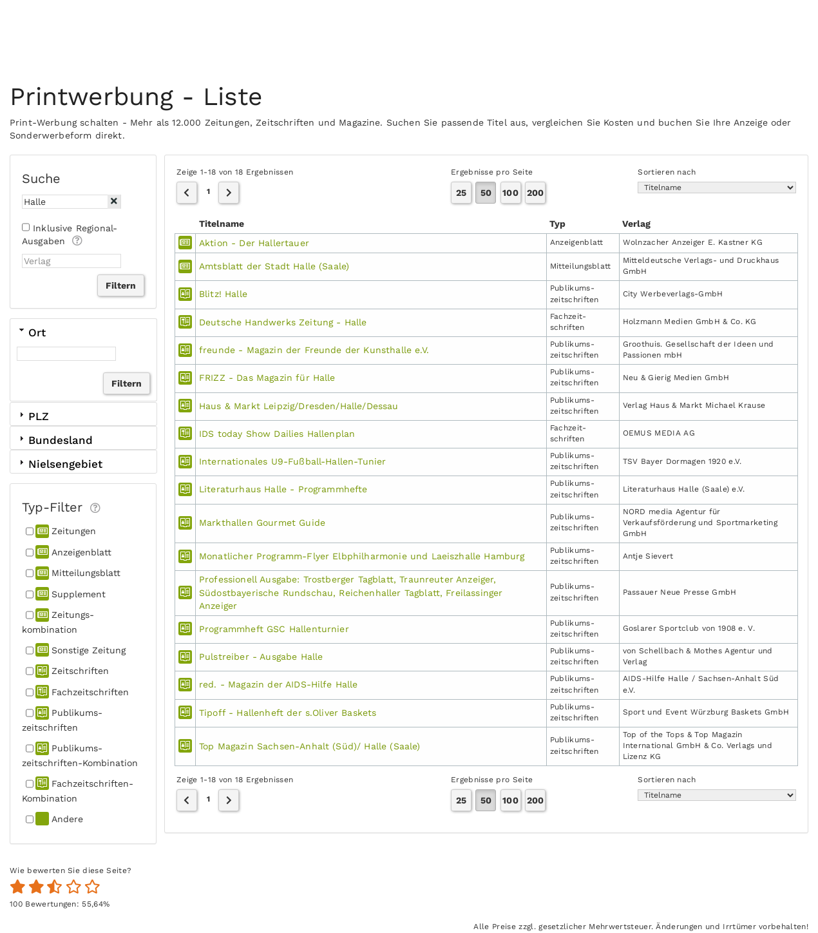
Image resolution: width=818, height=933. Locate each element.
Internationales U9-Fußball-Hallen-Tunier (292, 461)
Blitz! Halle (223, 294)
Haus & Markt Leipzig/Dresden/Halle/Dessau (299, 406)
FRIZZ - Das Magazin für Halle (267, 377)
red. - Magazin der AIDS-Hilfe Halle (278, 684)
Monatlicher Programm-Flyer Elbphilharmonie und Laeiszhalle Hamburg (362, 556)
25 (461, 193)
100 (510, 193)
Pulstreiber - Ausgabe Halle (261, 656)
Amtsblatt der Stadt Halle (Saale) (274, 266)
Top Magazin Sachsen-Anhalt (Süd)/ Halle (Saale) (310, 746)
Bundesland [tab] (54, 440)
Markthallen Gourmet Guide (262, 522)
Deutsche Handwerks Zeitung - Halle (282, 322)
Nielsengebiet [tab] (59, 464)
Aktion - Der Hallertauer (254, 243)
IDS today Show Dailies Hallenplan (277, 433)
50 (485, 193)
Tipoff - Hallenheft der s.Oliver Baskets (287, 712)
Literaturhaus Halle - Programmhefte (283, 489)
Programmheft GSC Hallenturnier (274, 629)
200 (535, 193)
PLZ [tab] (33, 416)
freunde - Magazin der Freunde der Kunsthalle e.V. (314, 350)
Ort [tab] (31, 332)
